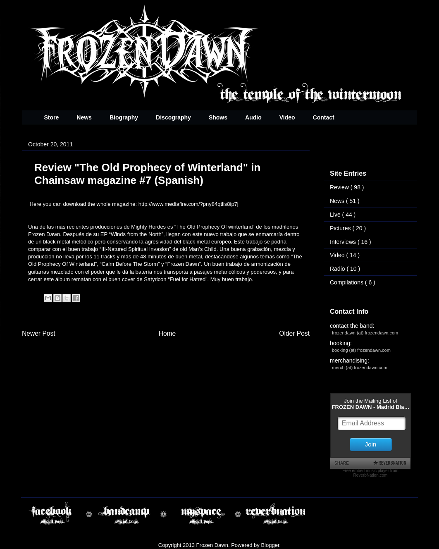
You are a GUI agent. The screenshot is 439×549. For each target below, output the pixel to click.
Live (336, 214)
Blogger (270, 545)
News (84, 117)
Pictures (341, 228)
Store (51, 117)
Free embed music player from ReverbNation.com (370, 472)
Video (287, 117)
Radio (338, 268)
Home (167, 333)
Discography (173, 117)
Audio (253, 117)
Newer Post (38, 333)
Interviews (344, 242)
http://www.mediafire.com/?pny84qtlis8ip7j (188, 204)
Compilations (347, 282)
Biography (124, 117)
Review (340, 187)
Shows (218, 117)
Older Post (294, 333)
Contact (323, 117)
